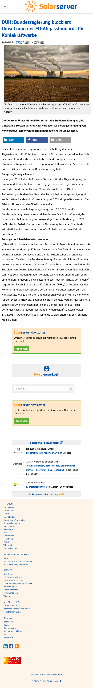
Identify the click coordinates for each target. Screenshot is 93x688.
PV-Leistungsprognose (13, 580)
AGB (5, 634)
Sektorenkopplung (11, 523)
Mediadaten (8, 637)
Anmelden (22, 348)
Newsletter (8, 574)
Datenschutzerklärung (13, 631)
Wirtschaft (39, 41)
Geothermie (8, 535)
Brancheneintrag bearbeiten (15, 564)
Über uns (7, 625)
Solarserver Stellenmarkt (46, 442)
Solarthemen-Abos (11, 605)
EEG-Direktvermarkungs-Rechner (18, 583)
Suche (6, 558)
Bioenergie (8, 529)
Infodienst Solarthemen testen (17, 608)
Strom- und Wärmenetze (14, 520)
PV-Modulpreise (10, 586)
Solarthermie (9, 510)
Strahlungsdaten (10, 589)
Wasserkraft (8, 532)
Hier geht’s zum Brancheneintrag (18, 561)
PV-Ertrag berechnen (12, 577)
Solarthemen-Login (12, 611)
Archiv (19, 41)
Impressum (8, 621)
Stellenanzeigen (10, 592)
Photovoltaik (9, 507)
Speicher (7, 513)
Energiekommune (11, 548)
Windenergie (9, 526)
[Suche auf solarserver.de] (70, 388)
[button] (13, 140)
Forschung (8, 538)
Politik (28, 41)
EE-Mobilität (9, 516)
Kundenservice (10, 628)
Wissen (6, 596)
